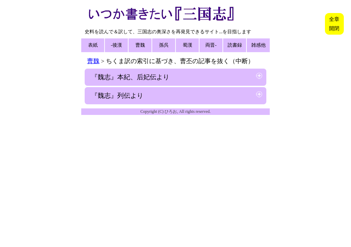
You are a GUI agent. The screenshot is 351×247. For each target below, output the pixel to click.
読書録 (235, 45)
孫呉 (164, 45)
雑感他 (258, 45)
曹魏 (140, 45)
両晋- (211, 45)
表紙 (93, 45)
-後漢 (116, 45)
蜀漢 (187, 45)
